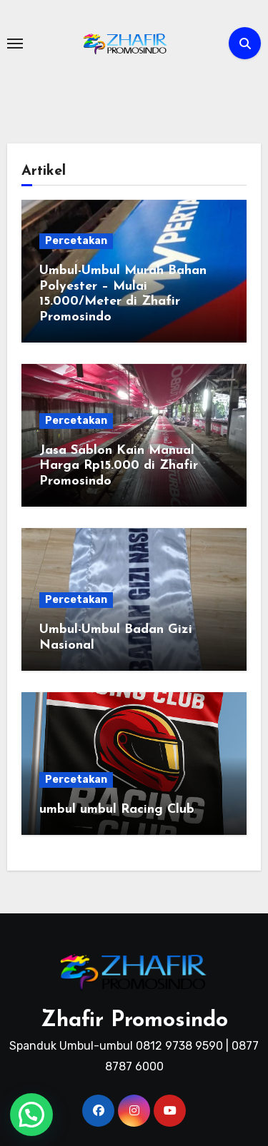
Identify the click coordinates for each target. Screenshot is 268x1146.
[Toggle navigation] (15, 44)
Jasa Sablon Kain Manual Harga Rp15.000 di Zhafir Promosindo (118, 466)
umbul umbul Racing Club (116, 809)
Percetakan (76, 241)
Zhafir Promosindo (134, 1021)
